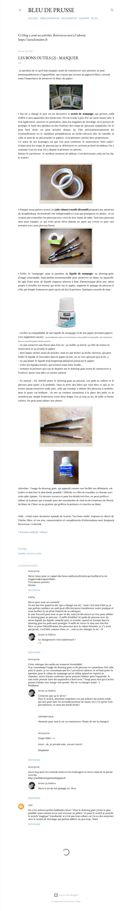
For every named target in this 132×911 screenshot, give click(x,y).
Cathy (31, 597)
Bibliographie (50, 18)
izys (30, 805)
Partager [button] (22, 549)
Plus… (95, 18)
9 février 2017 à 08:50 (51, 571)
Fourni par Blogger (66, 895)
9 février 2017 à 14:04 (67, 634)
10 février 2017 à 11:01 (67, 783)
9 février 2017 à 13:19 (50, 659)
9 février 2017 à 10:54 (46, 597)
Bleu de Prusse (51, 10)
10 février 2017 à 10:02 (51, 767)
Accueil (33, 18)
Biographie (69, 18)
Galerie (84, 18)
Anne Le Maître (47, 634)
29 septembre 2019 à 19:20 (46, 805)
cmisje (77, 901)
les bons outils (34, 553)
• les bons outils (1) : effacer (33, 532)
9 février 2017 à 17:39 (64, 716)
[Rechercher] (112, 9)
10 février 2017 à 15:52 (61, 733)
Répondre (34, 590)
